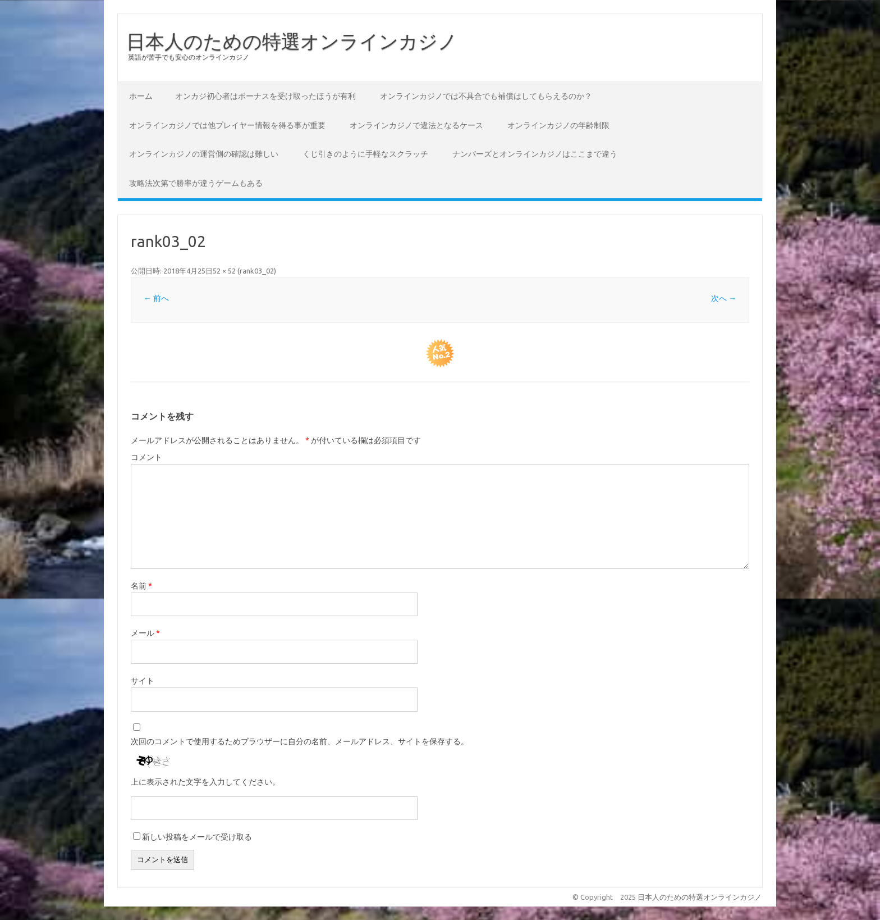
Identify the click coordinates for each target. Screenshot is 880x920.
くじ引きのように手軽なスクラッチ (365, 153)
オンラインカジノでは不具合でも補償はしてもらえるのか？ (486, 96)
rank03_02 (257, 271)
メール (145, 632)
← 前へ (156, 298)
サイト (142, 680)
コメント (146, 457)
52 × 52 (224, 271)
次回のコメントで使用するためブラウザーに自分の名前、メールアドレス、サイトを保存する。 (300, 741)
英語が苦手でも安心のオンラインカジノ (188, 57)
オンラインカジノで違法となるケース (416, 125)
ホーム (141, 96)
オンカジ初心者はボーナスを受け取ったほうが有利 (265, 96)
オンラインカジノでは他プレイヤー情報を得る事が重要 (227, 125)
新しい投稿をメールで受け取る (197, 836)
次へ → (723, 298)
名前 (141, 585)
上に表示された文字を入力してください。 (205, 781)
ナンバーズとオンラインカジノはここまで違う (534, 153)
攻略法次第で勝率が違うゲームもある (196, 183)
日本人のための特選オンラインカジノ (291, 41)
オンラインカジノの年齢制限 (558, 125)
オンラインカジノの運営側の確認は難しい (203, 153)
